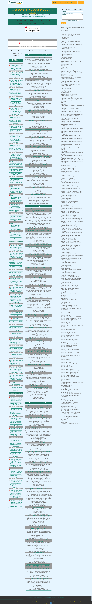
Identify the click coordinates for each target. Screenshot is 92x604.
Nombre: (64, 11)
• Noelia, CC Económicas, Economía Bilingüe (38, 156)
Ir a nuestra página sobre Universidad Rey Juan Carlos (32, 16)
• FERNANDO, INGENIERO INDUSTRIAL (38, 137)
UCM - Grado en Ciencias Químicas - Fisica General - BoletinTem (15, 314)
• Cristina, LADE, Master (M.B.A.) (38, 70)
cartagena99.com (62, 597)
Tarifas (67, 2)
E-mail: (64, 14)
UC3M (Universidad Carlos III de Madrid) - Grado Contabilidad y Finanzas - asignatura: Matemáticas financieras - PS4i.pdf (16, 198)
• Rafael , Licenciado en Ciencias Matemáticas (38, 327)
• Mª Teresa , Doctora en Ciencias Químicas (39, 488)
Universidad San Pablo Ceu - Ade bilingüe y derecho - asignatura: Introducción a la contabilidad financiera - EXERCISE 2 (16, 120)
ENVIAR (63, 24)
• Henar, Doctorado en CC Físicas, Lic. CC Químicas (38, 515)
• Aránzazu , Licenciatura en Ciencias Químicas (38, 578)
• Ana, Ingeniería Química (38, 176)
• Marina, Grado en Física (38, 79)
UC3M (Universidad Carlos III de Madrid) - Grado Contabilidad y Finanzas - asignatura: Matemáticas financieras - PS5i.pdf (16, 189)
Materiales (73, 2)
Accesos (81, 2)
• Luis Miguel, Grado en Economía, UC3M (38, 120)
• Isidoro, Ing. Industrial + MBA (39, 442)
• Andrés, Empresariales (38, 90)
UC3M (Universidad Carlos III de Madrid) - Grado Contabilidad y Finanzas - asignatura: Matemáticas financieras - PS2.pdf (16, 111)
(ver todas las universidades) (67, 33)
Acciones (61, 2)
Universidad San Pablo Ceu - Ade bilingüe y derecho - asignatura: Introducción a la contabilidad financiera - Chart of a (16, 148)
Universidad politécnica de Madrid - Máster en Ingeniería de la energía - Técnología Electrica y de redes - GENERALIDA (16, 281)
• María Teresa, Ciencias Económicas (38, 194)
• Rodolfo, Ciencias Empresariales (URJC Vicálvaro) (38, 451)
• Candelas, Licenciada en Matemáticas (39, 372)
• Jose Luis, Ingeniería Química (39, 427)
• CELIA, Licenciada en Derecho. (38, 57)
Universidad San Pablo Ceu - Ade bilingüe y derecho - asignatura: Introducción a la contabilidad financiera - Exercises (16, 92)
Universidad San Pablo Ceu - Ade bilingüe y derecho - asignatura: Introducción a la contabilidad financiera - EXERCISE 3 (16, 172)
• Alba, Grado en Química (38, 507)
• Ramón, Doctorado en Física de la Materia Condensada (39, 298)
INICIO (54, 2)
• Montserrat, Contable (38, 187)
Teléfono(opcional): (68, 13)
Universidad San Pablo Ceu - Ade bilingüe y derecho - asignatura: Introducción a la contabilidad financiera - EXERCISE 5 (16, 217)
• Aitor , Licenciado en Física (38, 552)
